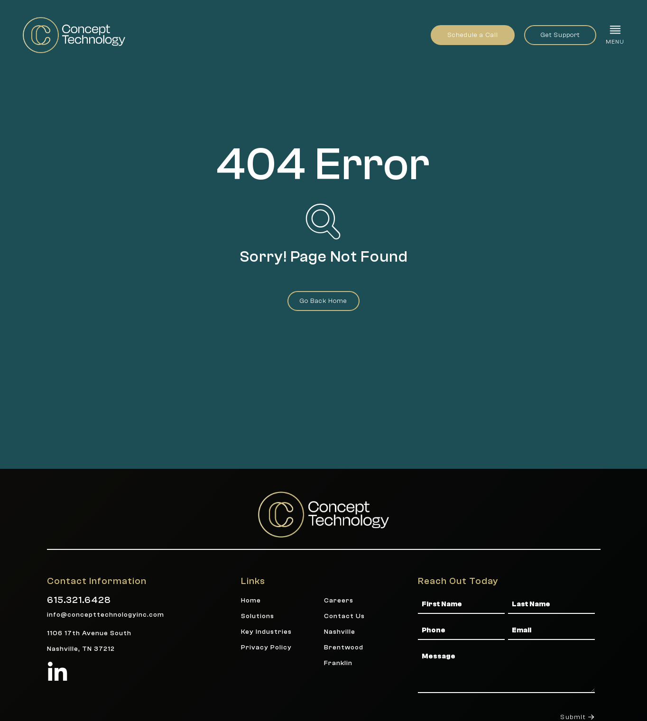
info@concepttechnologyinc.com (105, 615)
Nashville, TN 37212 (81, 649)
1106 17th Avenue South (89, 633)
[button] (615, 35)
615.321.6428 (79, 599)
